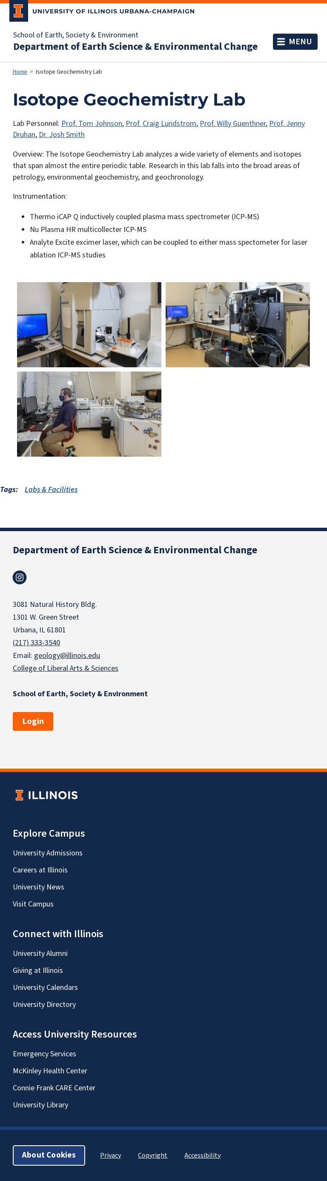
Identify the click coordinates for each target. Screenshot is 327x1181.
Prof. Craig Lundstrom (161, 123)
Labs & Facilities (51, 489)
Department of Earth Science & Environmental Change (135, 46)
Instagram (19, 577)
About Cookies (49, 1155)
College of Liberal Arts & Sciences (65, 668)
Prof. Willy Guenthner (233, 123)
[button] (89, 324)
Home (20, 72)
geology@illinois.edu (67, 655)
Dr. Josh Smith (62, 134)
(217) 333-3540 (36, 643)
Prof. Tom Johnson (91, 123)
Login (33, 721)
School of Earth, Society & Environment (75, 35)
